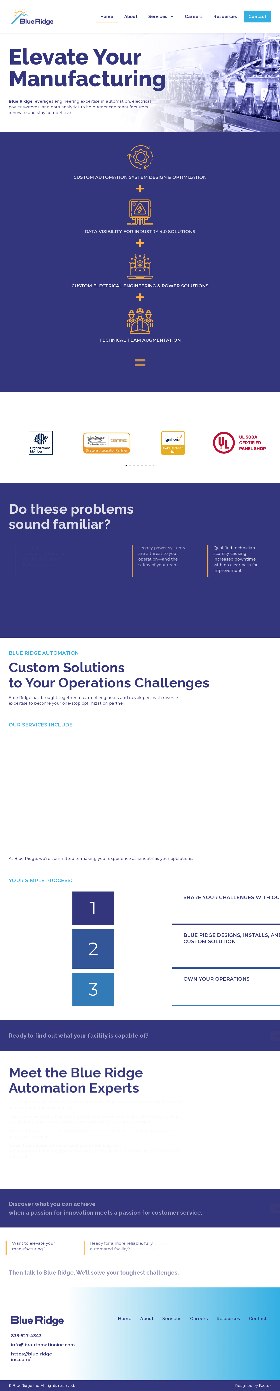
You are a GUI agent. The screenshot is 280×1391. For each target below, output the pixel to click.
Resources (225, 12)
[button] (126, 465)
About (130, 12)
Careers (194, 12)
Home (107, 12)
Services (161, 12)
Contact (257, 12)
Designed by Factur (253, 1386)
